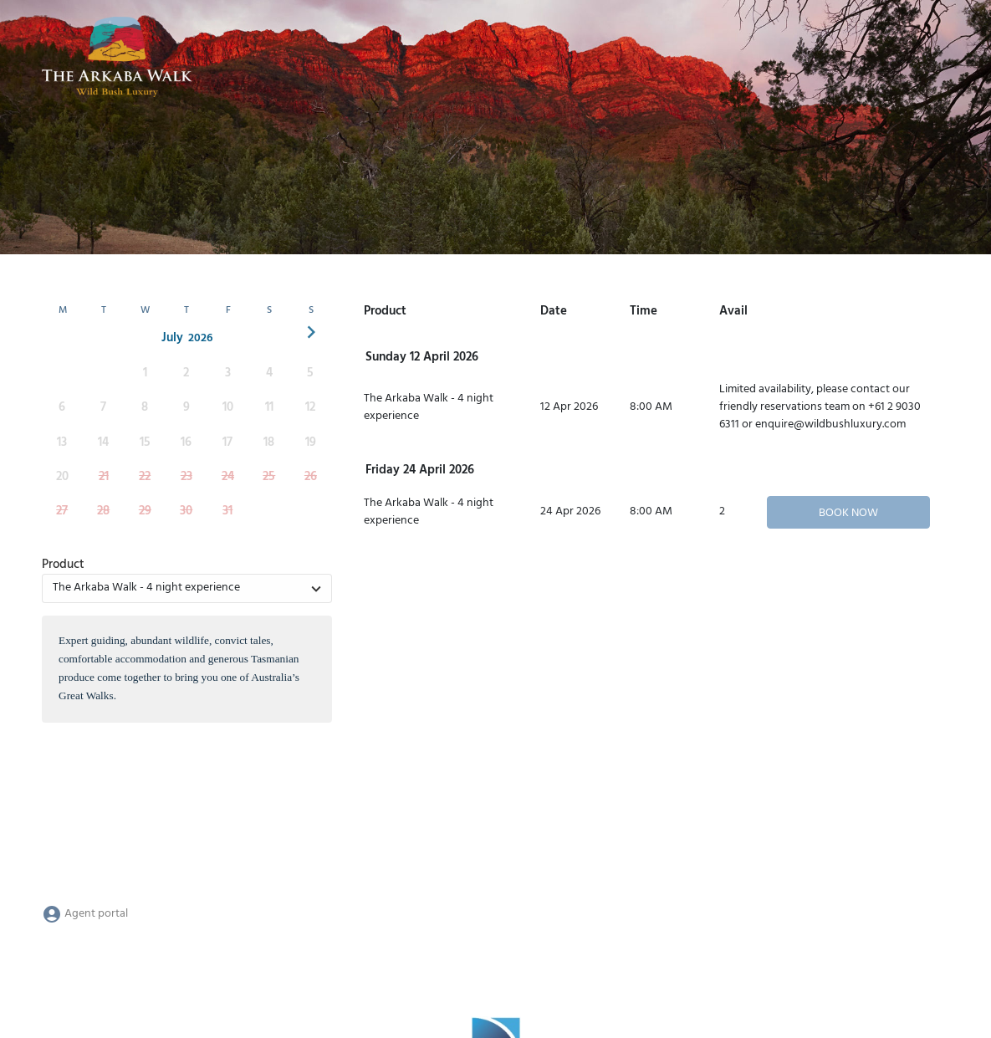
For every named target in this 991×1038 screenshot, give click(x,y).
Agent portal (85, 913)
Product (63, 564)
